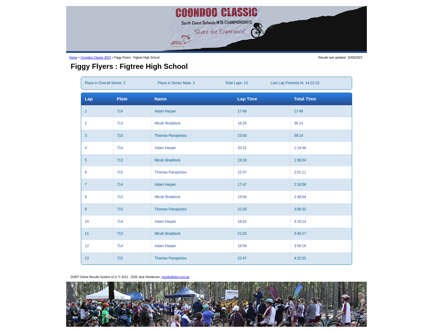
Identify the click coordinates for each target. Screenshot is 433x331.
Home (73, 57)
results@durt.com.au (175, 277)
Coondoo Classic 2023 (96, 57)
